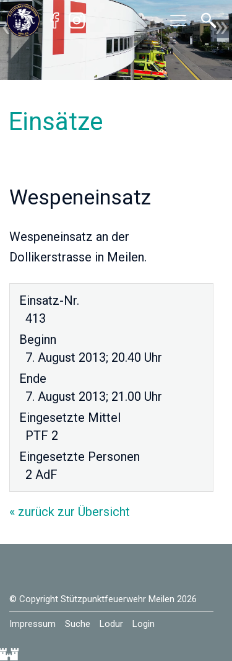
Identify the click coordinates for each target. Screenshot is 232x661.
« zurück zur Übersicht (69, 511)
